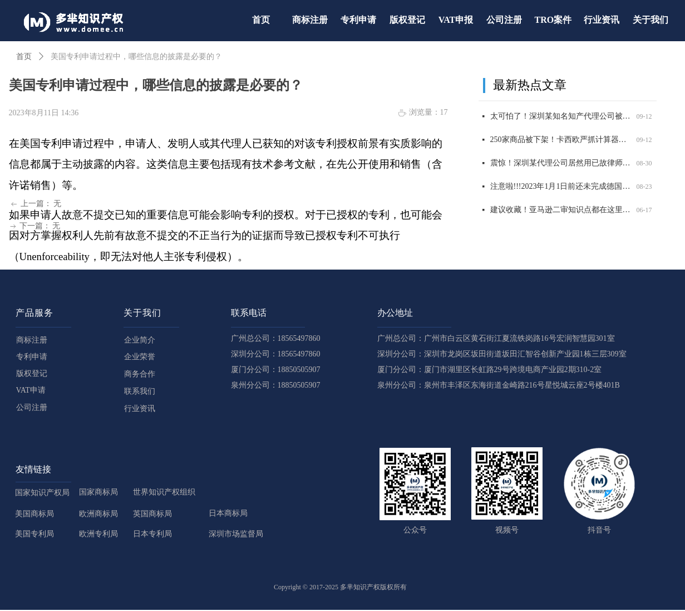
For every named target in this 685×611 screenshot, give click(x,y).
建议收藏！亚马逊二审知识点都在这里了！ (561, 211)
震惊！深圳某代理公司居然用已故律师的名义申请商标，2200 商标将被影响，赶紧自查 (561, 164)
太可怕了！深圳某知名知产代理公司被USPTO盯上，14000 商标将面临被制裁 (561, 117)
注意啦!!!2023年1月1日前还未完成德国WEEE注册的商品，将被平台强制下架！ (561, 187)
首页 (24, 56)
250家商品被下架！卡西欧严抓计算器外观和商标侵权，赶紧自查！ (561, 140)
